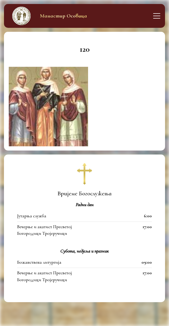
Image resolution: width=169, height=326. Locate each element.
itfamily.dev (112, 319)
